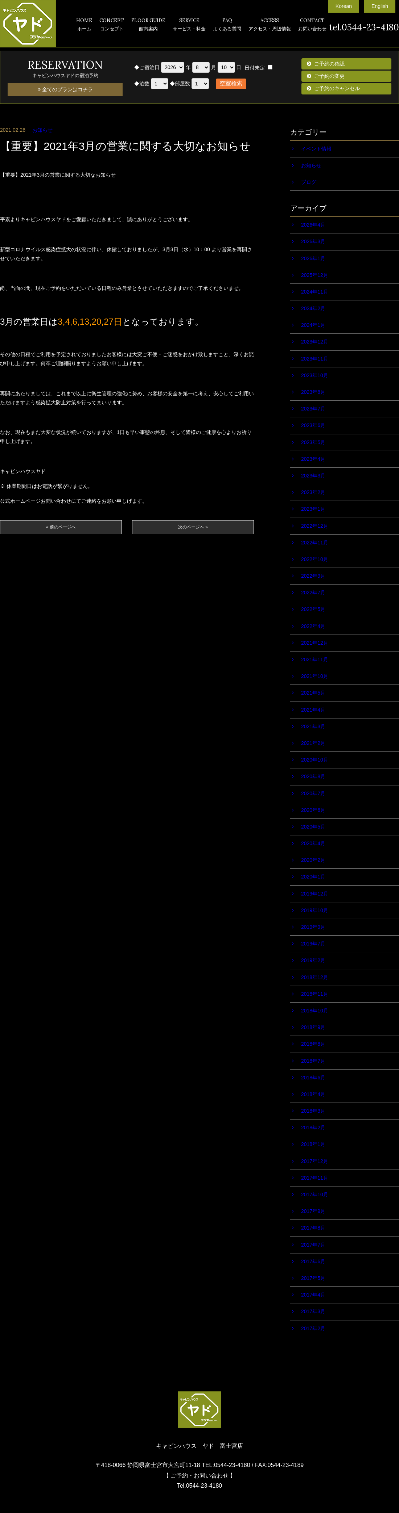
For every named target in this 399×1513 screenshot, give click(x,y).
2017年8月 (313, 1228)
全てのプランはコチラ (65, 89)
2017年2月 (313, 1328)
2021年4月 (313, 710)
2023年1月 (313, 509)
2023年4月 (313, 459)
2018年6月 (313, 1077)
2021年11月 (314, 659)
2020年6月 (313, 810)
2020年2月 (313, 860)
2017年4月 (313, 1295)
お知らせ (42, 130)
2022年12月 (314, 526)
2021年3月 (313, 726)
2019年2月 (313, 960)
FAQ (227, 25)
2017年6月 (313, 1261)
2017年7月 (313, 1245)
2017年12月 (314, 1161)
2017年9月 (313, 1211)
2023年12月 (314, 342)
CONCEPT (111, 25)
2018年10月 (314, 1010)
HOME (84, 25)
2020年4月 (313, 843)
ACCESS (269, 25)
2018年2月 (313, 1127)
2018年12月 (314, 977)
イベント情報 (316, 149)
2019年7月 (313, 944)
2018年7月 (313, 1061)
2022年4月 (313, 626)
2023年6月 (313, 425)
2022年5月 (313, 609)
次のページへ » (193, 527)
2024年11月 (314, 292)
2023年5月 (313, 442)
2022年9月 (313, 576)
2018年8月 (313, 1044)
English (379, 6)
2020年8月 (313, 776)
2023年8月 (313, 392)
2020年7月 (313, 793)
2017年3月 (313, 1311)
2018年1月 (313, 1144)
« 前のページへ (61, 527)
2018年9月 (313, 1027)
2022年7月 (313, 592)
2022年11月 (314, 542)
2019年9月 (313, 927)
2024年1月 (313, 325)
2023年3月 (313, 476)
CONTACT (312, 25)
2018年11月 (314, 994)
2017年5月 (313, 1278)
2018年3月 (313, 1111)
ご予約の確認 (329, 64)
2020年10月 (314, 760)
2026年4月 (313, 225)
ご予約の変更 (329, 76)
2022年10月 (314, 559)
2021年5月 (313, 693)
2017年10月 (314, 1194)
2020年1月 (313, 877)
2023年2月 (313, 492)
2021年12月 (314, 643)
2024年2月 (313, 308)
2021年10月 (314, 676)
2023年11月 (314, 359)
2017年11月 (314, 1178)
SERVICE (189, 25)
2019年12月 (314, 894)
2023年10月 (314, 375)
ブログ (308, 182)
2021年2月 (313, 743)
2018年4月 (313, 1094)
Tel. (199, 1486)
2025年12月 (314, 275)
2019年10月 (314, 910)
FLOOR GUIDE (148, 25)
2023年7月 (313, 409)
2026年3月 (313, 241)
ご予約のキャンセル (337, 88)
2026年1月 (313, 258)
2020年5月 (313, 827)
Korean (344, 6)
